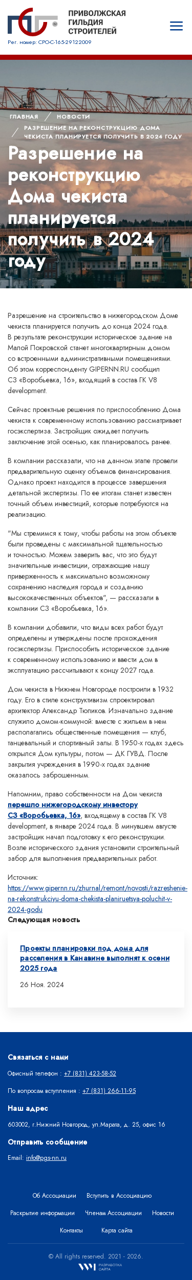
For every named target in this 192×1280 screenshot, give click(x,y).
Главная (24, 116)
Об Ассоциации (54, 1195)
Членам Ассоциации (113, 1213)
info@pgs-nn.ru (46, 1157)
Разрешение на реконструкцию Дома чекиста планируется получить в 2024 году (103, 132)
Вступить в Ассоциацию (119, 1195)
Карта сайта (117, 1230)
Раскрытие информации (42, 1213)
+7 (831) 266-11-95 (109, 1090)
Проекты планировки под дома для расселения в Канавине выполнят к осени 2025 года (94, 958)
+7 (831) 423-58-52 (90, 1073)
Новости (73, 116)
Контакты (71, 1230)
